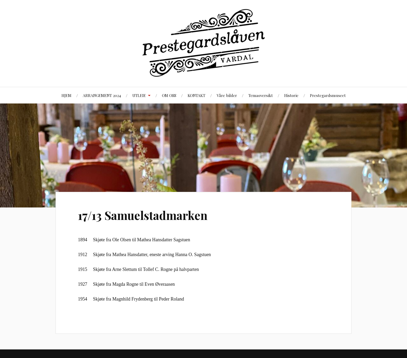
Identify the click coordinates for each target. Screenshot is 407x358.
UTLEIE (139, 95)
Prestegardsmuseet (328, 95)
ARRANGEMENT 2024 (102, 95)
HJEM (66, 95)
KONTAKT (196, 95)
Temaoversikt (260, 95)
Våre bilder (227, 95)
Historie (291, 95)
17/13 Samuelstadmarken (142, 215)
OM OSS (169, 95)
